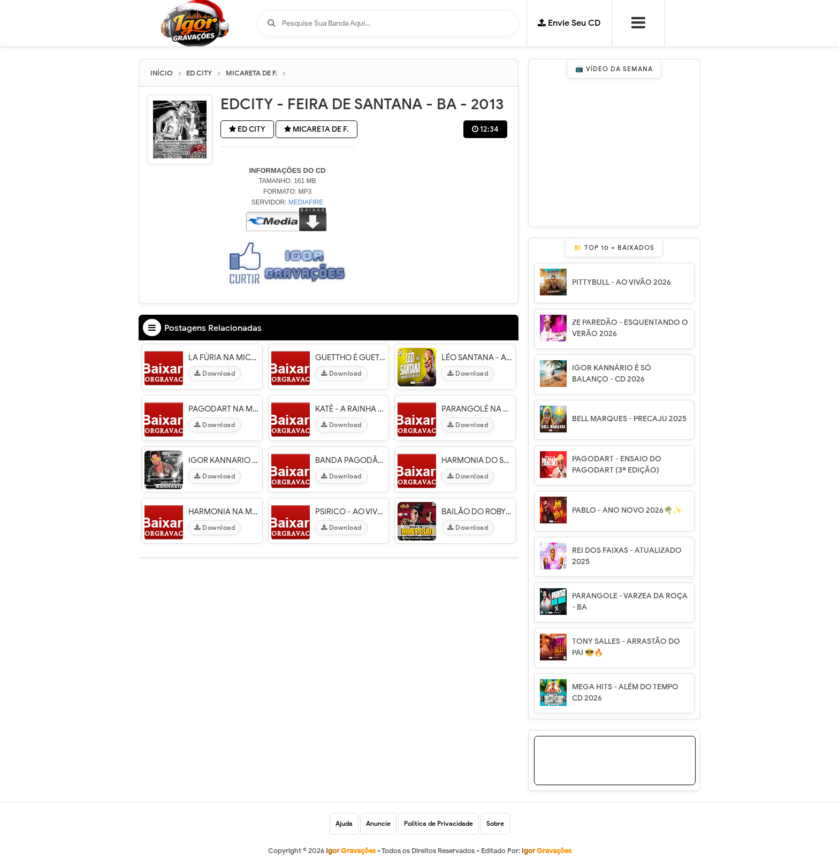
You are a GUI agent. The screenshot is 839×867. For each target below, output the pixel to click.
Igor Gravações (546, 850)
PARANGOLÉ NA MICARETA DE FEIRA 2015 (477, 409)
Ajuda (344, 823)
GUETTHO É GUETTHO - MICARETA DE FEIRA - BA (350, 357)
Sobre (495, 823)
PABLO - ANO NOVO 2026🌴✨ (627, 510)
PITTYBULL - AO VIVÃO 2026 (621, 282)
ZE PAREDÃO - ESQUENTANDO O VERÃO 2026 (630, 328)
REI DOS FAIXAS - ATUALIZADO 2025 (627, 556)
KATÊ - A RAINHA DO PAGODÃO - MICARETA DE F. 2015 (350, 409)
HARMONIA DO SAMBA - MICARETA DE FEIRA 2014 (477, 460)
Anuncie (378, 823)
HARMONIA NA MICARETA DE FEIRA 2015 (224, 511)
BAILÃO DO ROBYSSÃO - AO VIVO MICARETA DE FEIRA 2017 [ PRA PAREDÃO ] (477, 511)
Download (214, 373)
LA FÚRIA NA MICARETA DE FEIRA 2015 (224, 357)
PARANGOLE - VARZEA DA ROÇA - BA (630, 601)
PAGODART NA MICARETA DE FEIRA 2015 (224, 409)
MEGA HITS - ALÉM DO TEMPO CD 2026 (625, 692)
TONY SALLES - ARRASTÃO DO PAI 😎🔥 (626, 647)
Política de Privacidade (438, 823)
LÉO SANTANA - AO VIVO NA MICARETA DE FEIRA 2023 (477, 357)
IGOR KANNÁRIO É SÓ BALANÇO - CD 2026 (611, 373)
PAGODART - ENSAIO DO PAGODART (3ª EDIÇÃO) (616, 464)
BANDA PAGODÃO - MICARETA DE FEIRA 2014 (350, 460)
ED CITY (247, 129)
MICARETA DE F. (316, 129)
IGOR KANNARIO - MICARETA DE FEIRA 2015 (224, 460)
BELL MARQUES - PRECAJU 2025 (629, 418)
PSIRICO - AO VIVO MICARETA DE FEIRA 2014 (350, 511)
